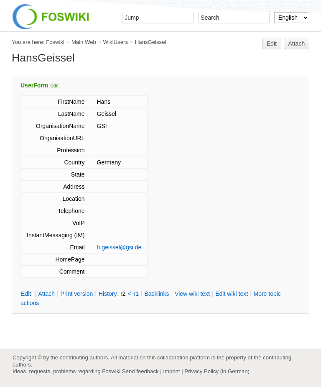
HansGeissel (150, 42)
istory (108, 293)
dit (27, 293)
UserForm (34, 85)
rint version (77, 293)
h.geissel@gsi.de (119, 247)
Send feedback (140, 371)
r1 (136, 293)
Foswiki (55, 42)
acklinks (156, 293)
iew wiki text (192, 293)
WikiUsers (115, 42)
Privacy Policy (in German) (217, 371)
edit (55, 86)
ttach (46, 293)
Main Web (83, 42)
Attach (296, 43)
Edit (272, 43)
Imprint (171, 371)
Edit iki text (231, 293)
